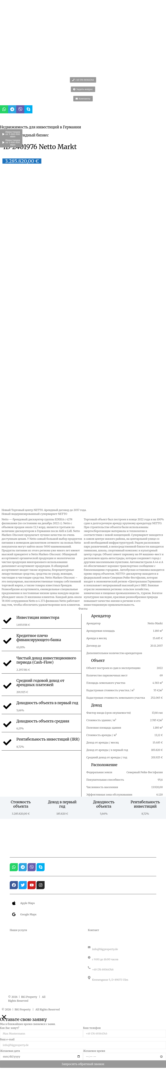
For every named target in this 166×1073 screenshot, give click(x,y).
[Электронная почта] (122, 947)
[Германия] (122, 978)
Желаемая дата (10, 1050)
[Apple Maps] (14, 903)
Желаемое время (94, 1050)
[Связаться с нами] (122, 967)
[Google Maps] (14, 914)
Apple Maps (27, 903)
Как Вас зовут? (9, 1028)
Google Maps (28, 914)
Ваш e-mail (7, 1039)
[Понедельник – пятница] (122, 957)
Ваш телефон (92, 1028)
